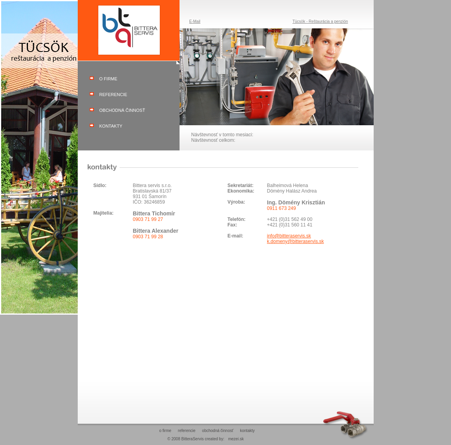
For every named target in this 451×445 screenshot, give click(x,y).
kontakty (110, 126)
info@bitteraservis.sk (289, 236)
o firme (108, 78)
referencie (113, 94)
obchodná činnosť (122, 110)
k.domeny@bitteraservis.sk (295, 241)
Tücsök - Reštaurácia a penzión (320, 21)
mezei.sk (235, 439)
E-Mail (194, 21)
